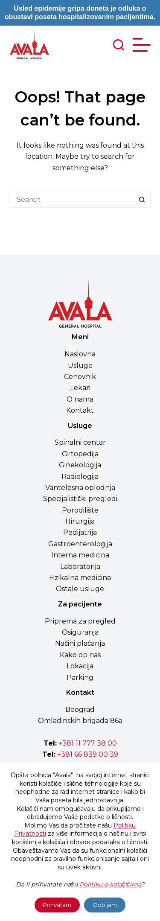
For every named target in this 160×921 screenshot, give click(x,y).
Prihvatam (57, 904)
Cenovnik (80, 377)
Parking (80, 677)
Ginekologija (80, 465)
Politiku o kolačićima (110, 884)
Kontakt (80, 410)
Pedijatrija (80, 532)
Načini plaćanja (80, 643)
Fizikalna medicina (80, 578)
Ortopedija (80, 454)
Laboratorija (80, 567)
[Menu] (142, 45)
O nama (80, 399)
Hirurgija (80, 521)
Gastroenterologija (80, 544)
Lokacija (80, 666)
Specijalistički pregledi (80, 499)
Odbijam (105, 904)
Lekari (80, 388)
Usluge (80, 365)
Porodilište (80, 510)
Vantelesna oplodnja (80, 488)
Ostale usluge (80, 589)
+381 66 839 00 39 (86, 754)
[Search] (118, 44)
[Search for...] (72, 199)
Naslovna (80, 354)
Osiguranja (80, 632)
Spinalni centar (80, 442)
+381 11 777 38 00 (87, 743)
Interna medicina (80, 555)
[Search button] (142, 199)
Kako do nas (80, 655)
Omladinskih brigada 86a (80, 721)
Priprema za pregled (80, 621)
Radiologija (80, 476)
